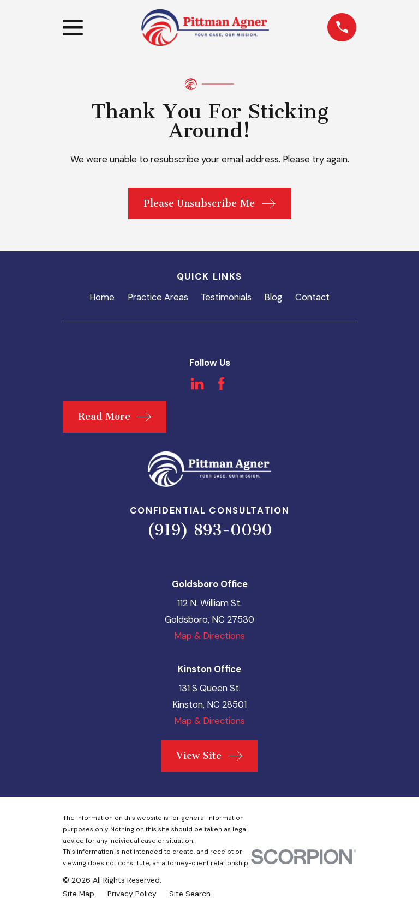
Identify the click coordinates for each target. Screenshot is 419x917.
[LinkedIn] (197, 383)
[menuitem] (78, 894)
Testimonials (226, 297)
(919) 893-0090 (209, 530)
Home (102, 297)
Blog (273, 297)
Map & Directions (209, 636)
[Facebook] (221, 383)
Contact (312, 297)
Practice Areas (158, 297)
